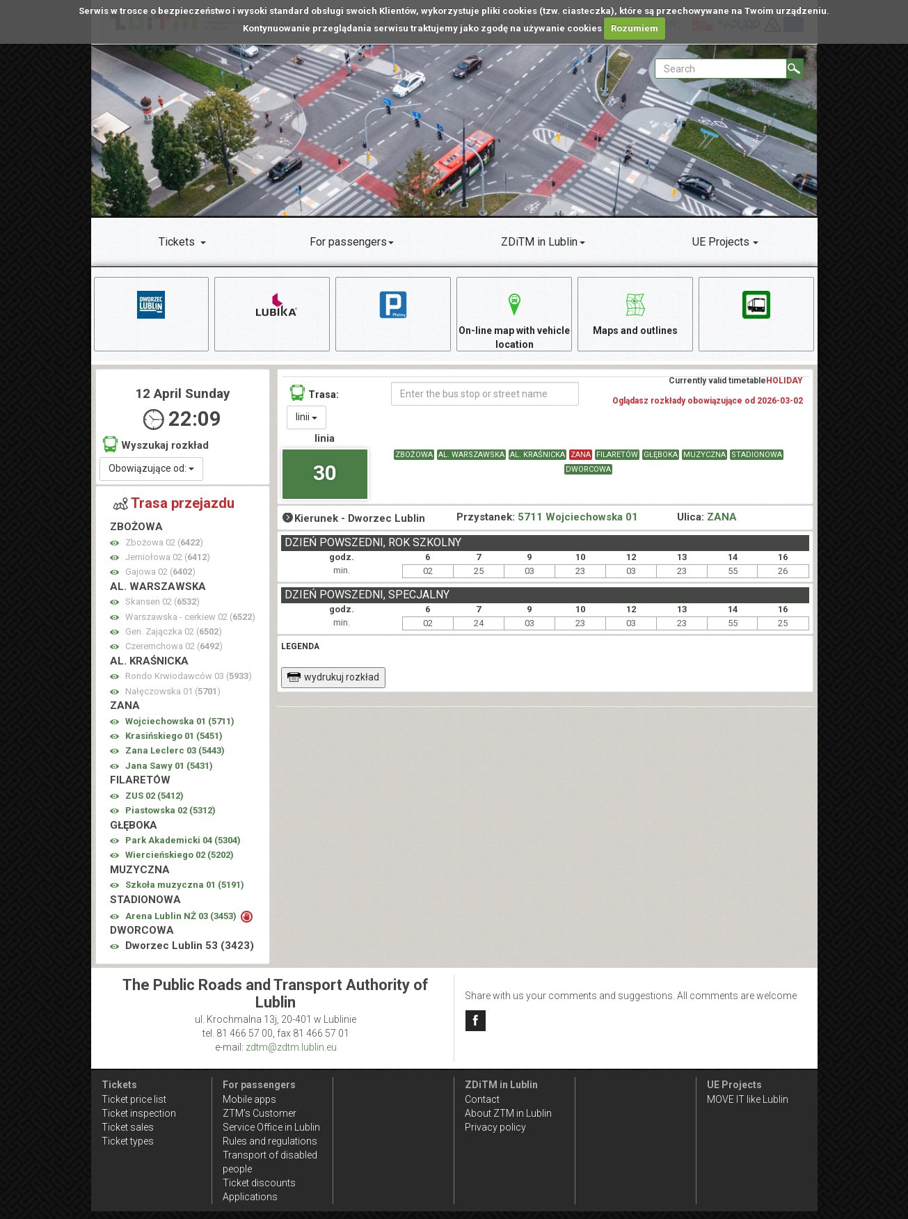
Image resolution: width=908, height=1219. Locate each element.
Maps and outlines (635, 312)
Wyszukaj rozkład (156, 444)
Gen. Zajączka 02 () (173, 631)
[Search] (795, 68)
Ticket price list (134, 1099)
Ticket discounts (259, 1182)
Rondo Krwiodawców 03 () (188, 676)
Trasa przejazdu (173, 503)
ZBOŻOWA (414, 454)
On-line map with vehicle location (514, 319)
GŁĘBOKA (661, 454)
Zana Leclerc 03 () (175, 750)
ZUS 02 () (154, 795)
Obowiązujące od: (151, 468)
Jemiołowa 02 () (167, 557)
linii (306, 416)
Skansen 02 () (162, 601)
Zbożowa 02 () (164, 542)
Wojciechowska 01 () (179, 721)
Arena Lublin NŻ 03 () (182, 916)
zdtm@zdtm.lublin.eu (291, 1047)
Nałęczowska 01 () (173, 691)
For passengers (348, 241)
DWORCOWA (588, 469)
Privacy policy (495, 1127)
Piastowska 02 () (170, 810)
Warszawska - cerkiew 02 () (190, 617)
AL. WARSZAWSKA (471, 454)
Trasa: (314, 393)
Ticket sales (128, 1127)
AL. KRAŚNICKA (537, 454)
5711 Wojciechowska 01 (578, 517)
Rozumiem (634, 28)
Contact (482, 1099)
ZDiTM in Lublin (539, 241)
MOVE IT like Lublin (747, 1099)
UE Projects (720, 241)
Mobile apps (249, 1099)
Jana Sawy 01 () (169, 765)
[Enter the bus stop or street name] (485, 394)
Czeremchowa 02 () (174, 646)
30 (325, 473)
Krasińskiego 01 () (174, 736)
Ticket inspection (139, 1113)
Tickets (177, 241)
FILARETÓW (617, 454)
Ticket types (128, 1141)
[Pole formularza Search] (721, 68)
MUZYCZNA (704, 454)
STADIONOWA (756, 454)
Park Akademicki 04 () (183, 840)
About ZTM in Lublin (508, 1113)
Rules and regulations (270, 1141)
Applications (250, 1196)
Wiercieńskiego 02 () (179, 855)
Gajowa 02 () (160, 571)
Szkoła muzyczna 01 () (184, 884)
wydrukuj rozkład (333, 677)
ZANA (581, 454)
